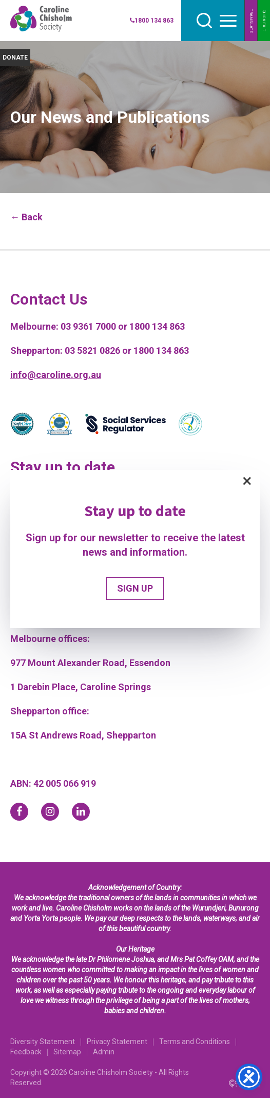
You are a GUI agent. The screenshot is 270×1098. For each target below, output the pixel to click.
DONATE (15, 57)
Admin (103, 1052)
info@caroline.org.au (55, 374)
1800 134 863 (151, 20)
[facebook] (19, 812)
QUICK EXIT (264, 20)
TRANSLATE (251, 21)
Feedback (26, 1052)
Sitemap (67, 1052)
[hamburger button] (228, 20)
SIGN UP (135, 588)
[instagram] (50, 812)
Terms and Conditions (194, 1041)
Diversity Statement (42, 1041)
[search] (204, 20)
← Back (26, 217)
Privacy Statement (117, 1041)
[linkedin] (81, 812)
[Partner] (22, 425)
